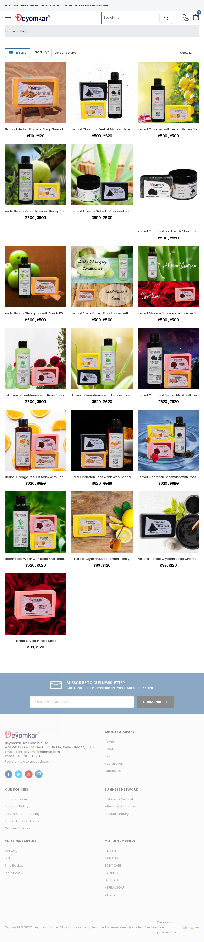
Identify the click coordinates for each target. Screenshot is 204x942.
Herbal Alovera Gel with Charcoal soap (102, 211)
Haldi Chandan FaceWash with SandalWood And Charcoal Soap (122, 477)
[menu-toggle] (8, 18)
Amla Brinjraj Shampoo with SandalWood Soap (42, 313)
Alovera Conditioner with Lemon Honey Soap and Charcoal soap (122, 395)
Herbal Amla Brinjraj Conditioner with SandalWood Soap (115, 313)
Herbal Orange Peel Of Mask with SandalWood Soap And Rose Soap (58, 477)
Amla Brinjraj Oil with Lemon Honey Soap (36, 211)
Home (10, 31)
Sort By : (42, 52)
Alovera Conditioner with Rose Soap (35, 395)
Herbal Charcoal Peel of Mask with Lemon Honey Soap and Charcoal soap (129, 129)
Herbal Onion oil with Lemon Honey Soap (169, 129)
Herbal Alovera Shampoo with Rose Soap (170, 313)
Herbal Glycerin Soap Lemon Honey (102, 559)
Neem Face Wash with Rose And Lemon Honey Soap (45, 559)
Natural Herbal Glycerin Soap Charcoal (169, 559)
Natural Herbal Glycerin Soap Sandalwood (38, 129)
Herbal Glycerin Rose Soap (35, 640)
